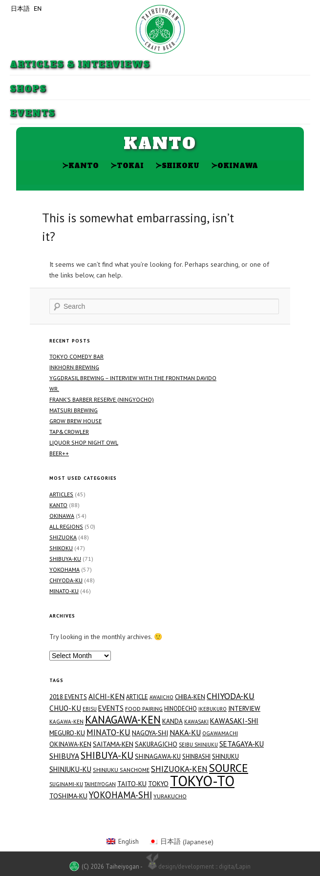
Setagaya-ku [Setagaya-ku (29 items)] (241, 743)
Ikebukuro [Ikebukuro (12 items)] (212, 708)
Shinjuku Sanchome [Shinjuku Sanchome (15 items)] (121, 769)
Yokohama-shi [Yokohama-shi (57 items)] (120, 795)
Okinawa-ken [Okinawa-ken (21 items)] (70, 744)
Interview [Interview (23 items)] (244, 708)
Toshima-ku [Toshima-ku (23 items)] (68, 795)
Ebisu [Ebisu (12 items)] (90, 708)
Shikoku (177, 165)
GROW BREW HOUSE (75, 421)
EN (38, 8)
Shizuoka (63, 537)
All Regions (66, 526)
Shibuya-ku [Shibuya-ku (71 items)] (107, 755)
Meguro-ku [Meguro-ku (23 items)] (67, 732)
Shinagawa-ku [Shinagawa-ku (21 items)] (158, 756)
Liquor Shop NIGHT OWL (83, 442)
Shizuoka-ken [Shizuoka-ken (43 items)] (179, 769)
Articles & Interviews (80, 64)
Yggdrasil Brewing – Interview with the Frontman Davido (132, 378)
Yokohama (64, 569)
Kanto (80, 165)
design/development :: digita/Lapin (197, 865)
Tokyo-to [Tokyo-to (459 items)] (202, 780)
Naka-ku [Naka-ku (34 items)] (185, 732)
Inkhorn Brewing (74, 367)
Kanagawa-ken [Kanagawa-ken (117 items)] (123, 719)
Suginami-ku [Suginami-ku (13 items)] (66, 784)
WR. (54, 388)
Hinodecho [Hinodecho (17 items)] (180, 708)
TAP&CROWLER (69, 431)
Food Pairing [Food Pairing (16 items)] (144, 708)
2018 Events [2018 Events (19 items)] (68, 697)
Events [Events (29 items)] (111, 708)
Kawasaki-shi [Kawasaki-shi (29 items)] (234, 721)
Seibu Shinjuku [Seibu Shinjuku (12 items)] (198, 744)
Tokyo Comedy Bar (76, 356)
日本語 (20, 8)
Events (32, 113)
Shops (28, 89)
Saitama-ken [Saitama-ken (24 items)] (113, 744)
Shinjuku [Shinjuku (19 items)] (225, 756)
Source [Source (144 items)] (228, 767)
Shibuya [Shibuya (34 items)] (64, 756)
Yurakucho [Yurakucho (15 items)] (170, 796)
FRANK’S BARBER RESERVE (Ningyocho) (101, 399)
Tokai (127, 165)
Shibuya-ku (65, 558)
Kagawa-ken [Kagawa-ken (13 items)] (66, 721)
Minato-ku (64, 591)
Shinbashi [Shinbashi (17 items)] (196, 756)
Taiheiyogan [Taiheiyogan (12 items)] (100, 784)
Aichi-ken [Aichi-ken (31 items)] (106, 696)
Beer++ (59, 453)
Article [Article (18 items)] (137, 697)
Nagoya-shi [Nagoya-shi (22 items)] (150, 732)
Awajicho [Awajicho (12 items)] (161, 697)
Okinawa (234, 165)
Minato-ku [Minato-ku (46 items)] (108, 732)
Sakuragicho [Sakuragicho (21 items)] (156, 744)
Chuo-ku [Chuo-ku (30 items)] (65, 708)
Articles (61, 494)
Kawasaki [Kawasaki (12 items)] (196, 721)
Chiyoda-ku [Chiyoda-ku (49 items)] (231, 696)
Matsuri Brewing (73, 410)
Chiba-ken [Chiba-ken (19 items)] (190, 697)
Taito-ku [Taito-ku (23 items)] (132, 783)
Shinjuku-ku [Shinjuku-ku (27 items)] (70, 769)
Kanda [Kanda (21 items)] (172, 721)
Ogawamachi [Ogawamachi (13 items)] (220, 733)
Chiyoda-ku (66, 580)
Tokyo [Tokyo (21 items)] (158, 783)
